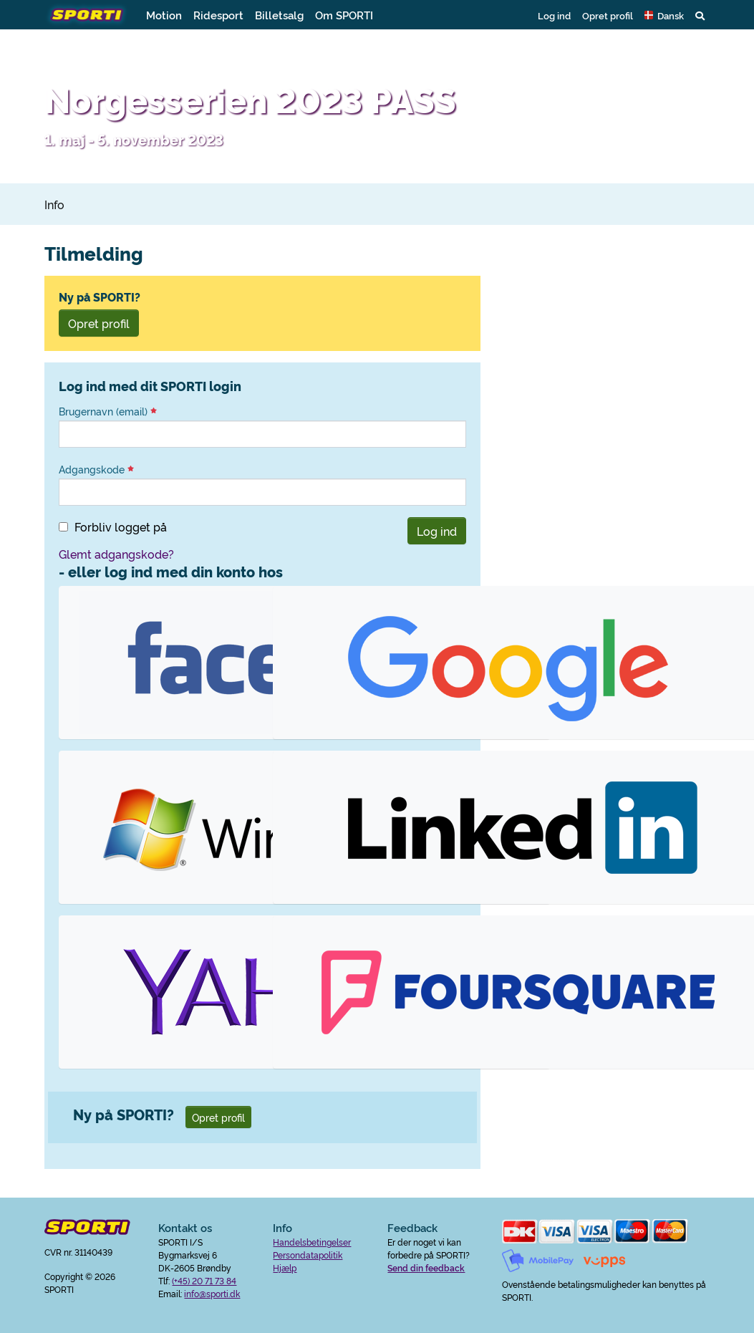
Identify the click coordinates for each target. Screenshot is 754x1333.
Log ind (554, 15)
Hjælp (284, 1267)
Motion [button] (164, 14)
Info (54, 204)
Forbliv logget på (120, 526)
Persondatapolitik (307, 1254)
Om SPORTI (344, 14)
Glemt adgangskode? (116, 554)
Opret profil (607, 15)
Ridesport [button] (218, 14)
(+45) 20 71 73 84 (204, 1280)
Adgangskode (96, 469)
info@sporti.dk (212, 1293)
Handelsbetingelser (312, 1242)
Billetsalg (279, 14)
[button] (664, 15)
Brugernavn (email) (108, 411)
